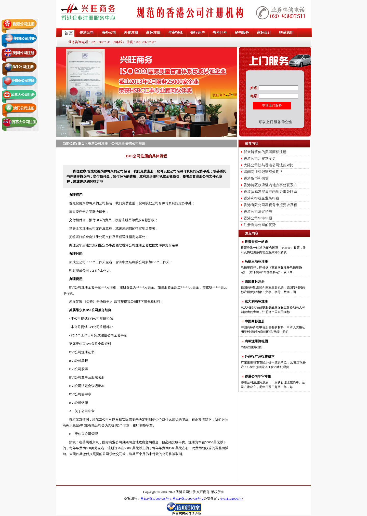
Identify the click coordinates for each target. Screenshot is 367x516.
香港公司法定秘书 (258, 211)
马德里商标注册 (256, 261)
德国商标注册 (255, 281)
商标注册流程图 (256, 341)
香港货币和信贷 (256, 178)
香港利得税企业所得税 (261, 198)
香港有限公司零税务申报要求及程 (270, 205)
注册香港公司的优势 (260, 225)
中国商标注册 (255, 321)
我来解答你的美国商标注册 (265, 152)
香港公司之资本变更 (260, 158)
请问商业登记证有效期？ (263, 172)
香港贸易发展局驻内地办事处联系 (270, 192)
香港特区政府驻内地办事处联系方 (270, 185)
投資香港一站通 (256, 242)
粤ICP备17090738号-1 (156, 498)
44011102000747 (231, 498)
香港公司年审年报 (258, 218)
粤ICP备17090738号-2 (188, 498)
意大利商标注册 (256, 301)
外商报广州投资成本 (259, 356)
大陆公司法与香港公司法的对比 (269, 165)
